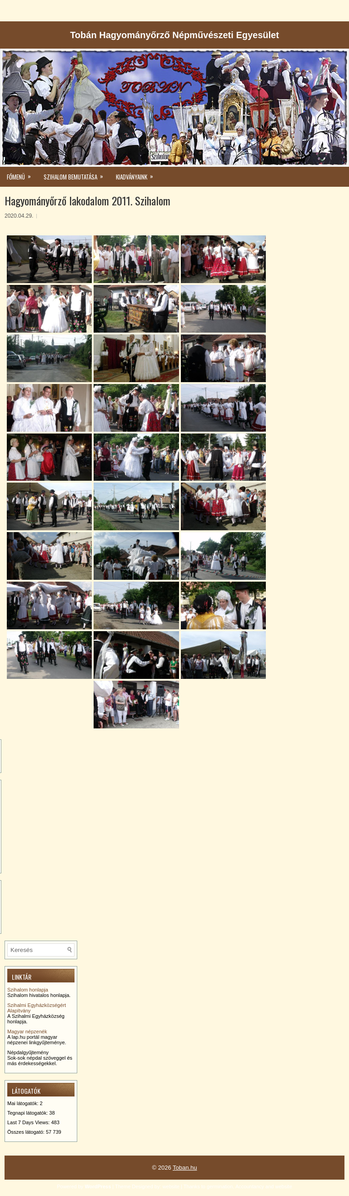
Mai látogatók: (23, 1103)
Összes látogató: (26, 1132)
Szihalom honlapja (27, 989)
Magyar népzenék (27, 1031)
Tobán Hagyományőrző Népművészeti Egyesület (174, 35)
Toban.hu (185, 1167)
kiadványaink (137, 174)
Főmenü (22, 174)
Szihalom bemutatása (76, 174)
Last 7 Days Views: (29, 1122)
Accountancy (249, 1186)
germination (220, 1186)
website (171, 1186)
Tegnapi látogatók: (28, 1113)
